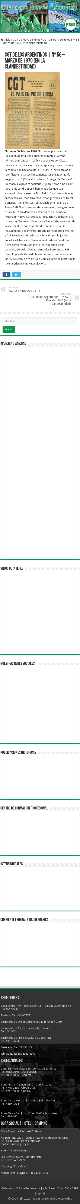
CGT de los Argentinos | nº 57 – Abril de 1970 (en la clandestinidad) (49, 298)
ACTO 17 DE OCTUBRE (31, 289)
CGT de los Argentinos (26, 39)
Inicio (5, 39)
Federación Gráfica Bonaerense (20, 1188)
